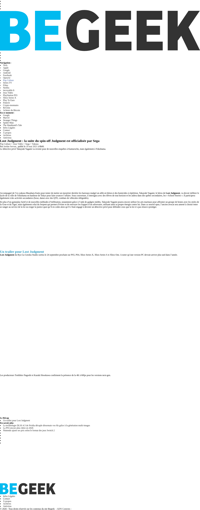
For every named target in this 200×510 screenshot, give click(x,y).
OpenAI (6, 78)
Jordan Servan (9, 146)
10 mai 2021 (31, 146)
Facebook (7, 75)
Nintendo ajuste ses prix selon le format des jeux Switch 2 (29, 430)
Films (5, 85)
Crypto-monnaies (10, 105)
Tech (5, 65)
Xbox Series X (9, 98)
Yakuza (35, 144)
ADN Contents (63, 509)
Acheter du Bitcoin (11, 110)
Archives (7, 135)
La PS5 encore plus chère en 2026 (18, 428)
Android (6, 73)
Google (6, 70)
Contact (6, 130)
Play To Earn (9, 100)
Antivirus (7, 138)
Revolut (6, 108)
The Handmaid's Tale (12, 125)
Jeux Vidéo (8, 93)
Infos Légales (9, 128)
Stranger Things (10, 120)
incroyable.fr (8, 90)
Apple (5, 68)
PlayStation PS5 (10, 95)
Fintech (6, 103)
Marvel (6, 118)
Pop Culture (8, 80)
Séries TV (7, 83)
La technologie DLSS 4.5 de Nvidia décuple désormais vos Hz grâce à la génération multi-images (46, 425)
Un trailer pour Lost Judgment (16, 420)
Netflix (6, 88)
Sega (27, 144)
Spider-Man (8, 123)
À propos (7, 133)
